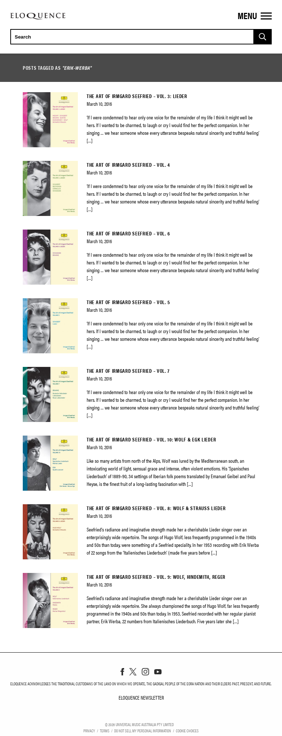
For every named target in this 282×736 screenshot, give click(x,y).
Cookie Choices (187, 730)
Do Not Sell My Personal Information (142, 730)
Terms (104, 730)
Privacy (89, 730)
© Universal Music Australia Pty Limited (139, 724)
